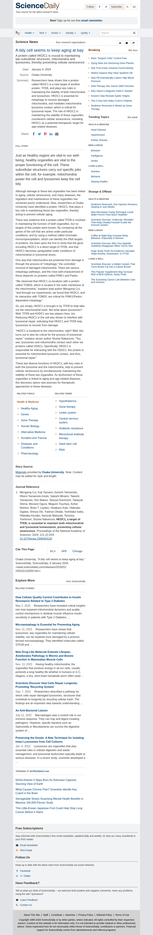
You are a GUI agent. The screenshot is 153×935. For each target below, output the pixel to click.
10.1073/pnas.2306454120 (36, 538)
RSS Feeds (26, 850)
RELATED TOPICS (26, 393)
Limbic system (67, 412)
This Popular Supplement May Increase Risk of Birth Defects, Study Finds (111, 273)
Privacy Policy (85, 915)
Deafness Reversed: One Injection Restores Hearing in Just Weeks (114, 205)
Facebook (25, 871)
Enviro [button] (56, 33)
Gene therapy (67, 406)
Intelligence (97, 155)
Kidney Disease (99, 140)
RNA (62, 449)
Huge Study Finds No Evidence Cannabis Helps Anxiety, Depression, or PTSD (113, 252)
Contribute (56, 915)
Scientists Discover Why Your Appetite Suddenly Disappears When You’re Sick (112, 244)
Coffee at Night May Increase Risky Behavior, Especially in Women (109, 236)
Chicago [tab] (77, 551)
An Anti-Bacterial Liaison (32, 710)
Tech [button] (42, 33)
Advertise (70, 915)
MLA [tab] (53, 551)
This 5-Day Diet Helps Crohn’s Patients (111, 100)
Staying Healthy (99, 181)
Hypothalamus (67, 401)
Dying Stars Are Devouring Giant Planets (112, 63)
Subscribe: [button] (116, 6)
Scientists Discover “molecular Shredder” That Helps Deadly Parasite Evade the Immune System (112, 222)
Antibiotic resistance (71, 428)
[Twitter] (39, 134)
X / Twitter (25, 876)
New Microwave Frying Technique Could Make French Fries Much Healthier (112, 213)
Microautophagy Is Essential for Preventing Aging (48, 624)
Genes (25, 414)
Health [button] (29, 33)
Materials (21, 472)
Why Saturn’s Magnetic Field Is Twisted (111, 91)
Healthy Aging (29, 408)
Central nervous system (68, 420)
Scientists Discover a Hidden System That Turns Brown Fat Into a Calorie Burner (113, 265)
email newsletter (91, 20)
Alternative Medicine (33, 432)
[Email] (57, 134)
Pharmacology (29, 453)
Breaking (94, 50)
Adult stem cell (68, 443)
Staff (45, 915)
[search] (134, 33)
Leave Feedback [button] (29, 900)
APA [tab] (64, 551)
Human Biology (30, 426)
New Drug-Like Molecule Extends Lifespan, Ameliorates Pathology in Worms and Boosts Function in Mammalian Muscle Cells (45, 656)
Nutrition (95, 171)
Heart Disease (98, 129)
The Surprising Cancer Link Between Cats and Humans (113, 280)
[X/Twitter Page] (106, 6)
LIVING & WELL (96, 166)
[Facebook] (34, 134)
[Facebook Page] (99, 6)
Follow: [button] (90, 6)
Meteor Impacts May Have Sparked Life (112, 73)
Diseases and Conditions (29, 445)
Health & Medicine (28, 401)
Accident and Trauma (34, 438)
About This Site (32, 915)
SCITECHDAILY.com (39, 771)
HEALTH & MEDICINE (98, 124)
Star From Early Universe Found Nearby (112, 68)
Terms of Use (122, 915)
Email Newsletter (29, 845)
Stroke (94, 160)
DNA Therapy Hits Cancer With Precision (112, 86)
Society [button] (71, 33)
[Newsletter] (134, 6)
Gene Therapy (29, 420)
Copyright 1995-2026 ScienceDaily (37, 919)
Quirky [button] (85, 33)
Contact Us (26, 905)
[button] (120, 43)
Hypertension (98, 134)
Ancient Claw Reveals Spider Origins (110, 95)
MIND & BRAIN (95, 145)
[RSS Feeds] (127, 6)
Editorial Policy (104, 915)
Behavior (95, 150)
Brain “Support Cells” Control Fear (109, 58)
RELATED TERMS (63, 393)
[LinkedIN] (51, 134)
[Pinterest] (45, 134)
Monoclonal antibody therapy (71, 436)
